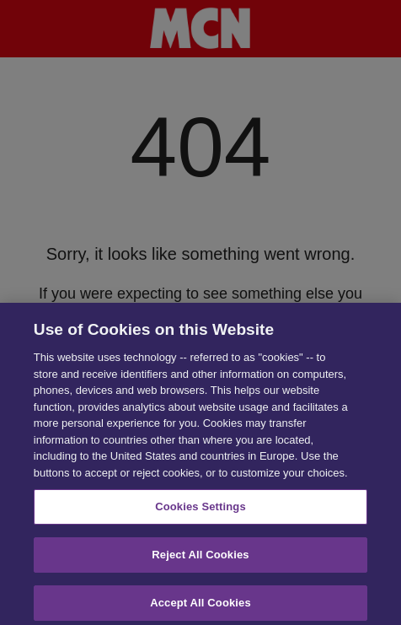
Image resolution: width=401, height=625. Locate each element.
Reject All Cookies (200, 558)
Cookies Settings (200, 510)
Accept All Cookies (200, 606)
